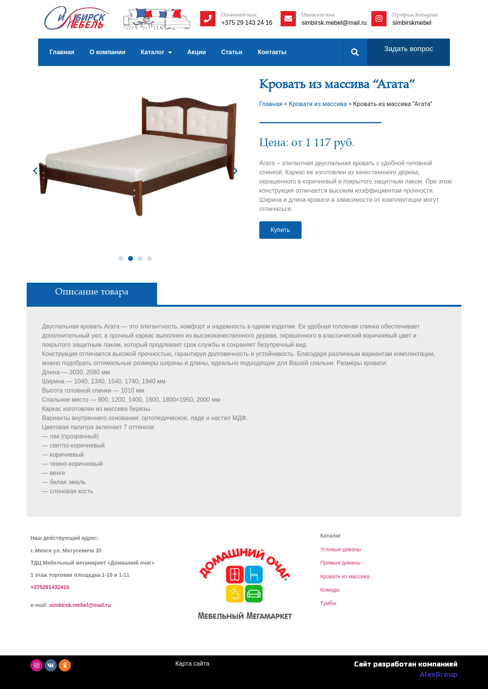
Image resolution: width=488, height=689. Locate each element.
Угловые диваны (340, 549)
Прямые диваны (340, 563)
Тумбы (328, 603)
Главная (62, 52)
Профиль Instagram (415, 14)
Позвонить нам (239, 14)
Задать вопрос (408, 49)
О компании (107, 52)
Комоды (330, 590)
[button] (121, 258)
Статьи (231, 52)
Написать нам (318, 14)
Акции (196, 52)
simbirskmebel (411, 22)
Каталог (156, 52)
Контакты (272, 52)
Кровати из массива (344, 576)
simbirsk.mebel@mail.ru (334, 22)
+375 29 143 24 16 (246, 22)
